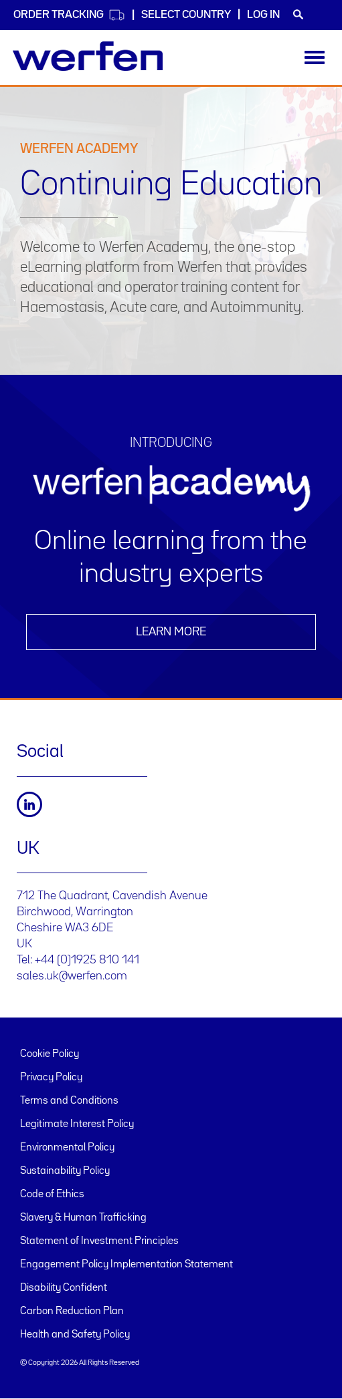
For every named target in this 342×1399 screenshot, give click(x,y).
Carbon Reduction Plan (72, 1311)
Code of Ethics (52, 1194)
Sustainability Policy (65, 1171)
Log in (263, 15)
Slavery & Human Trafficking (83, 1218)
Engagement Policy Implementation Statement (126, 1264)
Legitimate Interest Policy (77, 1124)
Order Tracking (69, 15)
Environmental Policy (67, 1147)
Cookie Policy (49, 1054)
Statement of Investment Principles (99, 1241)
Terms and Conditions (69, 1101)
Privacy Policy (51, 1077)
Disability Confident (63, 1288)
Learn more (171, 632)
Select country (186, 15)
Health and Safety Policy (75, 1335)
